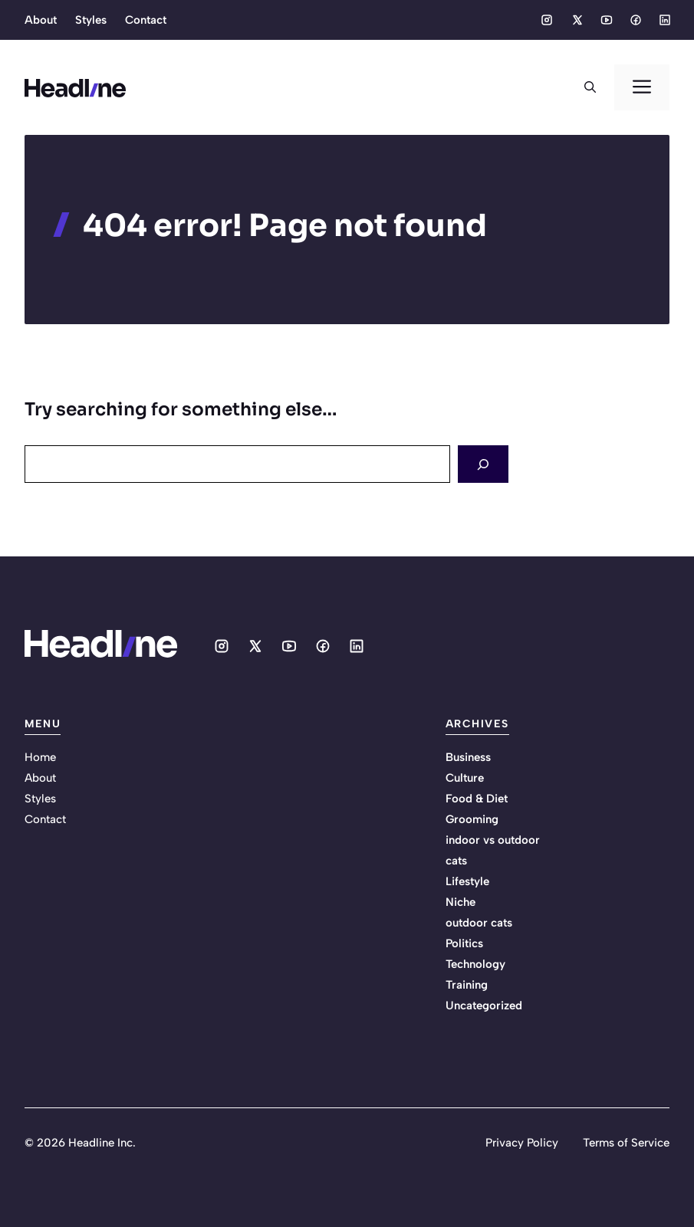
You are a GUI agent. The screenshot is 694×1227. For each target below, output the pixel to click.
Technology (475, 964)
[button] (590, 87)
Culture (465, 778)
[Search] (483, 464)
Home (40, 757)
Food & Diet (477, 798)
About (41, 20)
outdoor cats (479, 923)
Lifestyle (467, 881)
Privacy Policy (521, 1143)
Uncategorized (484, 1005)
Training (467, 985)
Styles (91, 20)
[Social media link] (547, 20)
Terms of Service (626, 1143)
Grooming (472, 819)
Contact (145, 20)
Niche (460, 902)
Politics (464, 943)
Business (468, 757)
